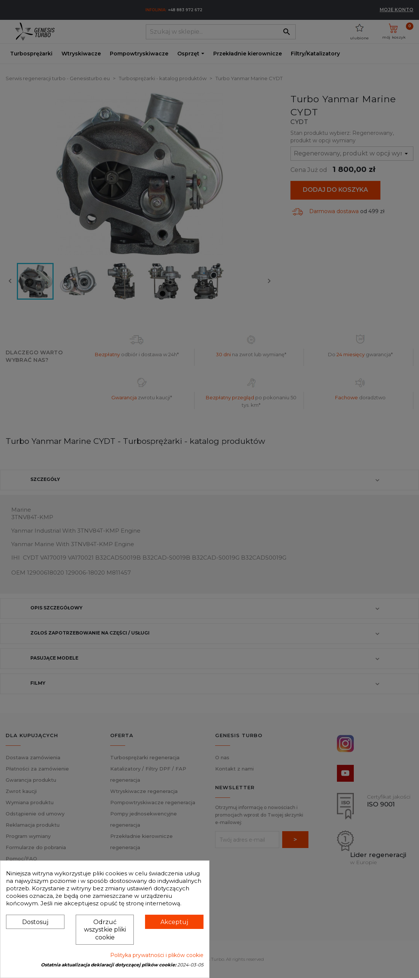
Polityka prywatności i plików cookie (157, 955)
